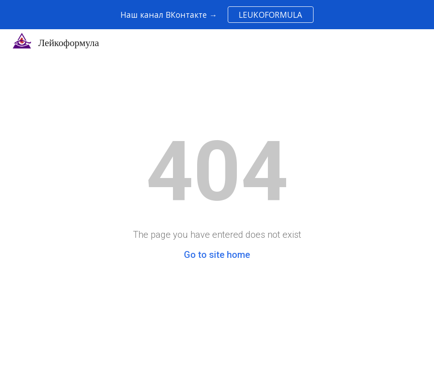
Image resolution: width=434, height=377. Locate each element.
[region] (217, 14)
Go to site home (217, 254)
